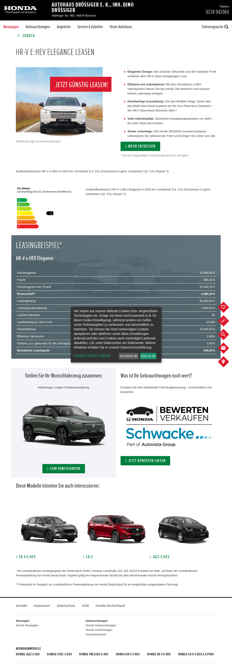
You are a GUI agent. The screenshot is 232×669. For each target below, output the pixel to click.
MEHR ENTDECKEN (141, 146)
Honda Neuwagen (27, 625)
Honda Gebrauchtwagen (101, 625)
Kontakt (21, 605)
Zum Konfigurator (65, 469)
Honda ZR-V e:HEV (159, 654)
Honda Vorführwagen (99, 630)
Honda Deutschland (110, 605)
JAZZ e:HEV (161, 557)
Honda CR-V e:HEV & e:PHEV (196, 654)
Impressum (42, 605)
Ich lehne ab (128, 356)
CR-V (89, 557)
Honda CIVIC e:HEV (59, 654)
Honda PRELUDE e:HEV (93, 654)
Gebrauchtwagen (38, 27)
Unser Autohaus (121, 27)
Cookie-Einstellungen (92, 356)
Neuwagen (11, 27)
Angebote (64, 27)
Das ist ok (148, 356)
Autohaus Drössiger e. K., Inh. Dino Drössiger (93, 7)
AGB (85, 605)
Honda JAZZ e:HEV (28, 654)
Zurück (25, 36)
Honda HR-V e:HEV (128, 654)
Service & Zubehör (90, 27)
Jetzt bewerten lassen (147, 461)
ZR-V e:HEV (27, 557)
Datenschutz (66, 605)
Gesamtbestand (96, 634)
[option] (49, 531)
